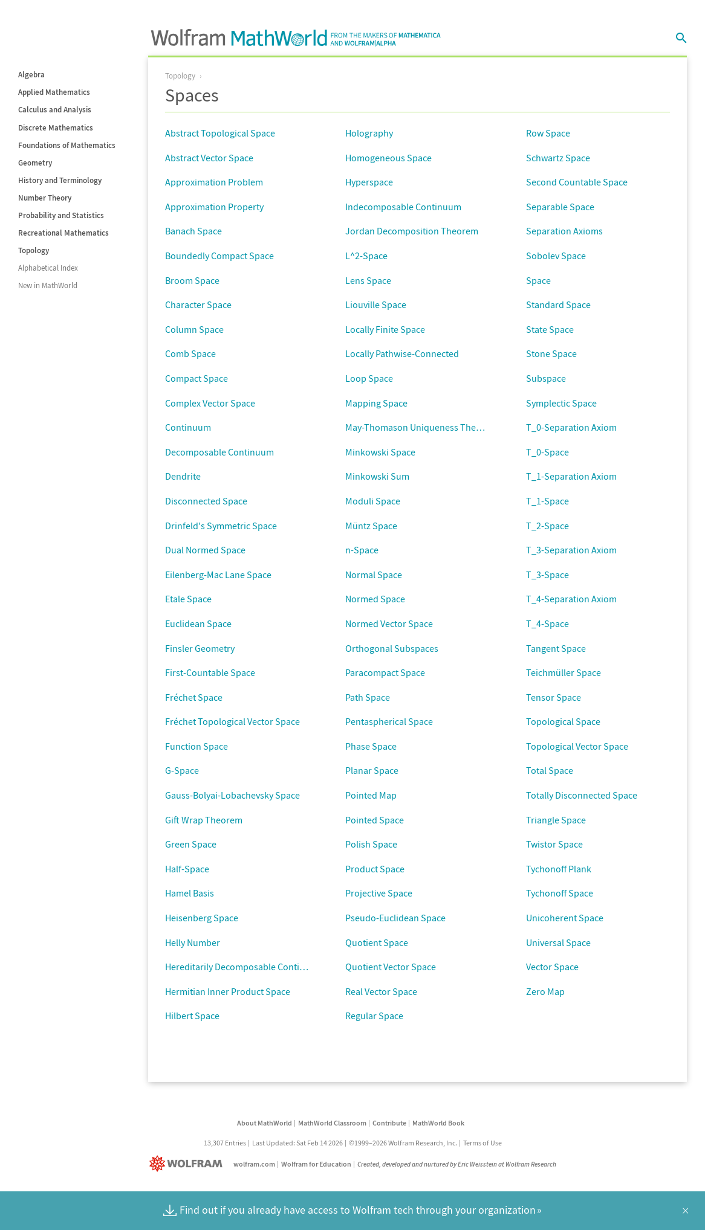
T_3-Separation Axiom (571, 550)
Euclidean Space (198, 623)
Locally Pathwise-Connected (402, 353)
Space (538, 280)
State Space (550, 329)
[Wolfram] (188, 1163)
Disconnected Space (206, 501)
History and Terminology (60, 180)
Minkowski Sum (377, 476)
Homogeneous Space (388, 158)
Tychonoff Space (559, 893)
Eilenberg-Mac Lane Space (218, 574)
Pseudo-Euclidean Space (395, 918)
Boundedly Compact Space (219, 256)
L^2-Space (366, 256)
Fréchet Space (194, 697)
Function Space (196, 746)
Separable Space (560, 207)
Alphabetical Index (48, 268)
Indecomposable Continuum (403, 207)
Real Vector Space (381, 991)
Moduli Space (372, 501)
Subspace (546, 378)
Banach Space (193, 231)
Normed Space (375, 599)
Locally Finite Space (385, 329)
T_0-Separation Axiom (571, 427)
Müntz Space (371, 526)
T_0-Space (547, 452)
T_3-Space (547, 574)
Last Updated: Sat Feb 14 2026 (297, 1142)
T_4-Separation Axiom (571, 599)
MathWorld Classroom (332, 1122)
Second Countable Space (577, 182)
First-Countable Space (210, 672)
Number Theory (44, 198)
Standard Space (558, 304)
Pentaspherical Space (389, 721)
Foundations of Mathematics (66, 145)
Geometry (35, 163)
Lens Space (368, 280)
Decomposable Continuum (219, 452)
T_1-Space (547, 501)
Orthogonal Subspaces (391, 648)
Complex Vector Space (210, 403)
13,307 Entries (225, 1142)
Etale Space (188, 599)
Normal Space (373, 574)
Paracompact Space (385, 672)
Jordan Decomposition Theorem (411, 231)
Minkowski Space (380, 452)
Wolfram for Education (316, 1163)
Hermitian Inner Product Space (227, 991)
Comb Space (190, 353)
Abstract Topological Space (220, 133)
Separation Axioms (564, 231)
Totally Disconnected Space (581, 795)
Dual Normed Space (205, 550)
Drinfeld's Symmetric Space (221, 526)
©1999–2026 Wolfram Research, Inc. (403, 1142)
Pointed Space (374, 820)
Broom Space (192, 280)
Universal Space (558, 942)
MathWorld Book (438, 1122)
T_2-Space (547, 526)
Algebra (31, 74)
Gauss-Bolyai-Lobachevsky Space (232, 795)
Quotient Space (376, 942)
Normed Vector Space (389, 623)
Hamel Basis (189, 893)
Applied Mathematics (54, 92)
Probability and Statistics (61, 215)
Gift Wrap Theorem (203, 820)
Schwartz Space (558, 158)
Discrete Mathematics (55, 128)
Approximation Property (214, 207)
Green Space (190, 844)
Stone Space (551, 353)
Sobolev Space (556, 256)
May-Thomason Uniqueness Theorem (421, 427)
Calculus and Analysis (54, 110)
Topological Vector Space (577, 746)
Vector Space (552, 967)
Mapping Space (376, 403)
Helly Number (192, 942)
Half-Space (187, 869)
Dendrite (183, 476)
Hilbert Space (192, 1015)
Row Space (548, 133)
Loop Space (369, 378)
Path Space (367, 697)
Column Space (194, 329)
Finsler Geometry (200, 648)
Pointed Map (371, 795)
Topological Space (563, 721)
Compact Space (196, 378)
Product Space (374, 869)
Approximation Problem (214, 182)
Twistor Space (554, 844)
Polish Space (371, 844)
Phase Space (371, 746)
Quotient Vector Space (390, 967)
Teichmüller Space (563, 672)
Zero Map (545, 991)
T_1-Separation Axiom (571, 476)
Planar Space (371, 770)
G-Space (182, 770)
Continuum (188, 427)
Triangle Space (556, 820)
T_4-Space (547, 623)
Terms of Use (482, 1142)
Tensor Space (553, 697)
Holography (369, 133)
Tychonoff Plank (558, 869)
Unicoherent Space (564, 918)
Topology (33, 250)
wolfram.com (254, 1163)
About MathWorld (264, 1122)
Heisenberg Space (201, 918)
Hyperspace (369, 182)
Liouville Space (375, 304)
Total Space (549, 770)
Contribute (389, 1122)
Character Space (198, 304)
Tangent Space (556, 648)
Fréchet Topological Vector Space (232, 721)
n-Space (361, 550)
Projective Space (378, 893)
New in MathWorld (47, 285)
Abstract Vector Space (209, 158)
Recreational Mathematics (63, 233)
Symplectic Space (561, 403)
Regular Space (374, 1015)
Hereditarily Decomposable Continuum (244, 967)
